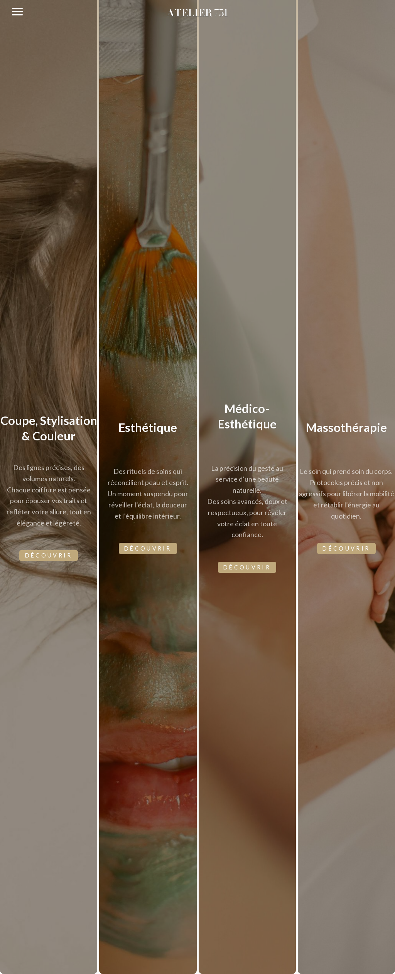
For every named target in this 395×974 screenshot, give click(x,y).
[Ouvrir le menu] (17, 11)
